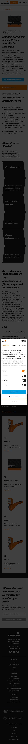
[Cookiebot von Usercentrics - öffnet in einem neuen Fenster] (20, 341)
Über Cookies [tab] (22, 345)
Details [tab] (14, 345)
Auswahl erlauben (14, 396)
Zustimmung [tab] (5, 345)
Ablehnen (14, 401)
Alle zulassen (14, 392)
